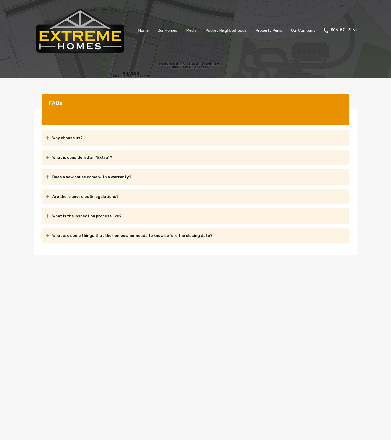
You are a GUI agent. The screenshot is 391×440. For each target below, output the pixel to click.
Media (191, 30)
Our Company (303, 30)
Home (143, 30)
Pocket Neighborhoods (226, 30)
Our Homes (167, 30)
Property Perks (269, 30)
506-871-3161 (344, 30)
